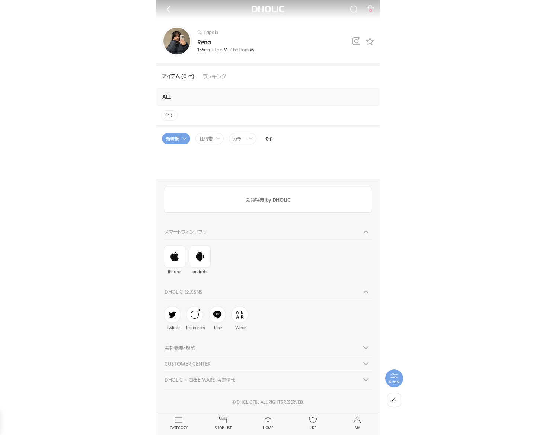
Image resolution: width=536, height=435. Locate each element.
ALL (166, 97)
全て (169, 115)
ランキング (214, 76)
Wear (239, 318)
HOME (268, 423)
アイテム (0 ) (178, 76)
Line (217, 318)
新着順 (172, 139)
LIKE (312, 423)
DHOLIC (268, 9)
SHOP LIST (223, 423)
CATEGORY (178, 423)
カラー (239, 139)
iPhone (174, 260)
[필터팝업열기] (394, 378)
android (200, 260)
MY (357, 423)
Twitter (172, 318)
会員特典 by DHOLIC (267, 199)
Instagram (195, 318)
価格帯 (206, 139)
